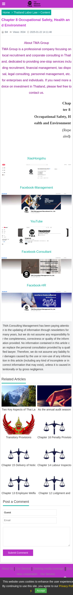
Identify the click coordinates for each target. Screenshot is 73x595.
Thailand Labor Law (26, 12)
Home (6, 12)
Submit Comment (18, 552)
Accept (41, 590)
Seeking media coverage (49, 568)
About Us (7, 568)
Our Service (23, 568)
